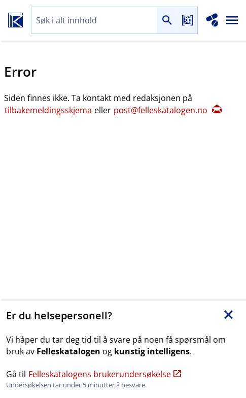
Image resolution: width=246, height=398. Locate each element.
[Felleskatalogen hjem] (15, 20)
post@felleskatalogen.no (168, 110)
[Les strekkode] (187, 20)
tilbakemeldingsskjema (49, 110)
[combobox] (94, 20)
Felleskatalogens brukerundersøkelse (104, 374)
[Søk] (167, 20)
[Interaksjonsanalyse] (212, 20)
